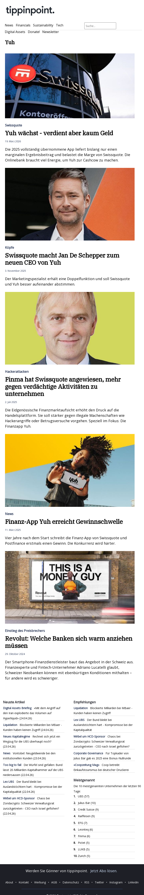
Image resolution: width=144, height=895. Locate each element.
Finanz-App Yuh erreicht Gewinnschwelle (64, 521)
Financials (23, 25)
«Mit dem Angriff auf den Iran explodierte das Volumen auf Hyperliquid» (31, 713)
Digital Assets (15, 32)
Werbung (40, 882)
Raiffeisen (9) (86, 816)
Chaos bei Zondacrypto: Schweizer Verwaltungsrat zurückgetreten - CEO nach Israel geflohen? (31, 803)
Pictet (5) (84, 843)
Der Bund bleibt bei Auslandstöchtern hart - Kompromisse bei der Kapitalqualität (32, 787)
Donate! (34, 32)
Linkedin (133, 882)
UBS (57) (83, 796)
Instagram (116, 882)
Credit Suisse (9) (88, 809)
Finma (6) (84, 836)
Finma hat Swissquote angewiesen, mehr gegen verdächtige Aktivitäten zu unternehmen (63, 386)
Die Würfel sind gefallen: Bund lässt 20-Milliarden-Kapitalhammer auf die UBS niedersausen (33, 770)
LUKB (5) (84, 849)
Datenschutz (70, 882)
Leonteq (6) (85, 829)
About (9, 882)
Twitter (99, 882)
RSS (86, 882)
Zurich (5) (84, 856)
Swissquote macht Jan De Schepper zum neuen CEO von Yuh (62, 258)
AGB (54, 882)
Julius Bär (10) (87, 803)
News (9, 25)
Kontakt (24, 882)
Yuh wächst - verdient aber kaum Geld (59, 133)
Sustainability (43, 25)
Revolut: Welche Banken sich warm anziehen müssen (68, 641)
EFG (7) (82, 823)
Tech (59, 25)
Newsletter (50, 32)
